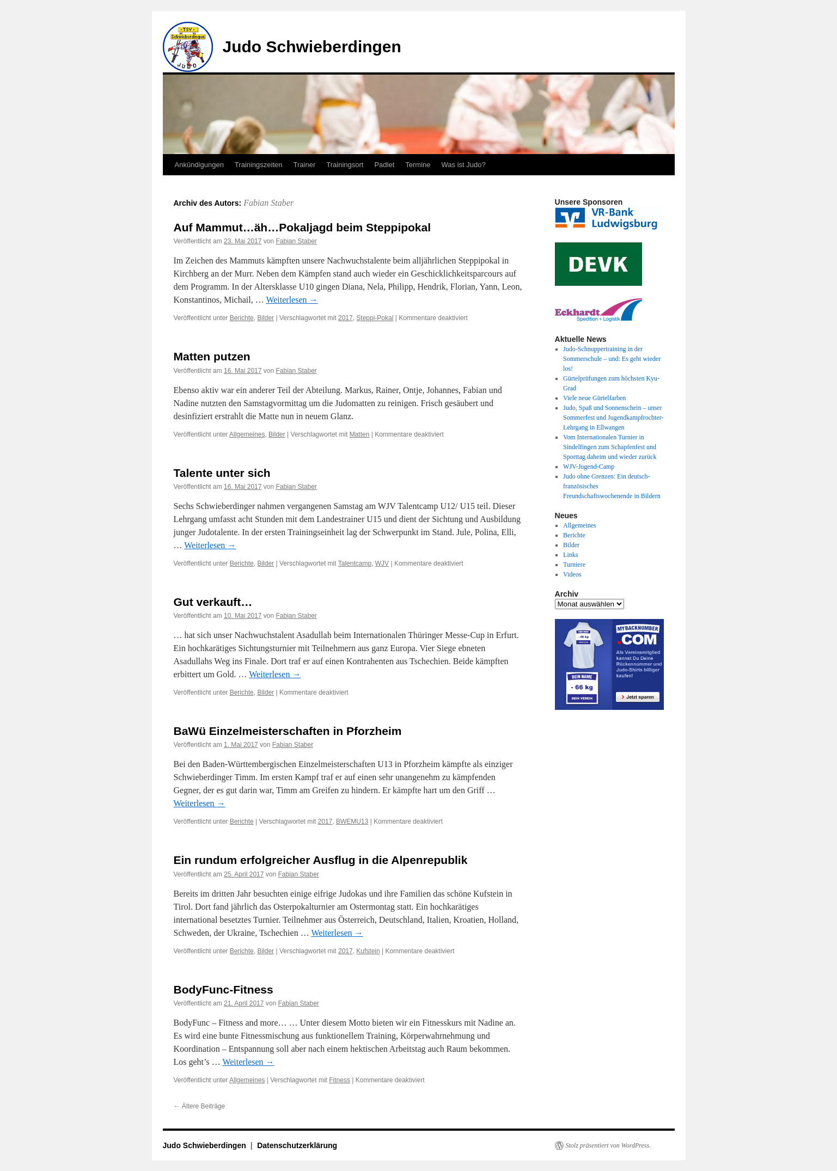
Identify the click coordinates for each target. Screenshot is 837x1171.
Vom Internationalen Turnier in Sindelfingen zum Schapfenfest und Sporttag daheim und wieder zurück (609, 447)
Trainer (305, 165)
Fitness (339, 1080)
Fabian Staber (268, 202)
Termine (417, 165)
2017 (345, 318)
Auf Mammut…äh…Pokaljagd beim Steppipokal (302, 227)
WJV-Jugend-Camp (588, 466)
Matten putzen (212, 356)
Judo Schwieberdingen (312, 47)
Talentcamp (354, 563)
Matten (360, 434)
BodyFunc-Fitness (223, 989)
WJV (382, 563)
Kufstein (368, 951)
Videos (572, 574)
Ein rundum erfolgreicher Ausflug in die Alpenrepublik (321, 860)
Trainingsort (344, 165)
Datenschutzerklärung (297, 1145)
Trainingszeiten (259, 165)
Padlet (384, 165)
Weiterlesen (291, 299)
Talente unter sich (222, 473)
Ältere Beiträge (199, 1106)
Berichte (242, 318)
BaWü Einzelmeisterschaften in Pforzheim (288, 731)
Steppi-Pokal (374, 318)
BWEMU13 (352, 821)
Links (570, 555)
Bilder (265, 318)
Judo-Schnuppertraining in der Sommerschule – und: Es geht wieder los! (612, 358)
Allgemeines (247, 434)
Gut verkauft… (213, 602)
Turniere (574, 564)
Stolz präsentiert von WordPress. (608, 1145)
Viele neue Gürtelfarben (594, 398)
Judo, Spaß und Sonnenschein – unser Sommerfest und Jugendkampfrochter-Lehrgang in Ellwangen (613, 417)
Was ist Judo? (464, 165)
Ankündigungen (199, 165)
